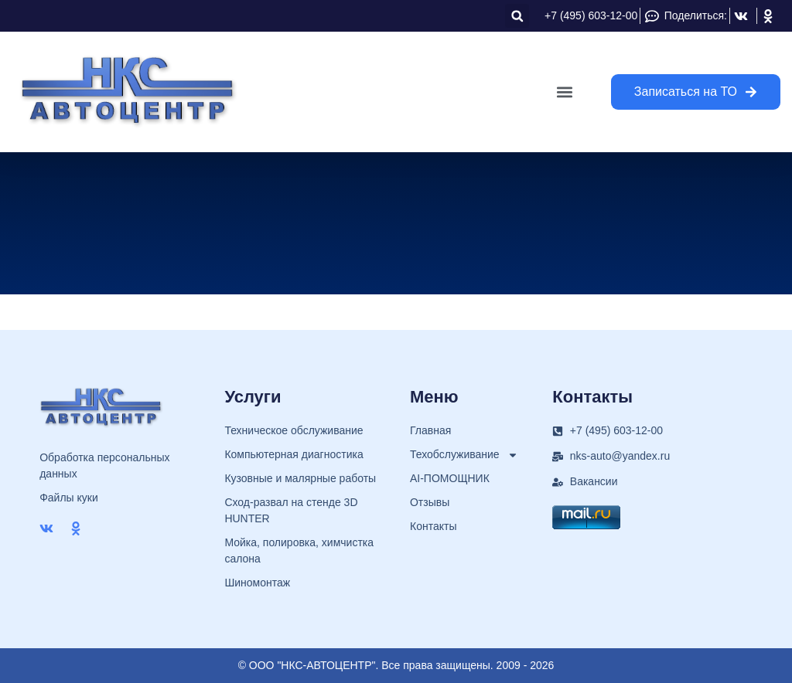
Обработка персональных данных (104, 465)
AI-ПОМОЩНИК (450, 478)
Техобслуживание (464, 455)
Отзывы (429, 502)
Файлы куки (68, 497)
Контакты (433, 526)
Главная (430, 430)
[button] (517, 16)
